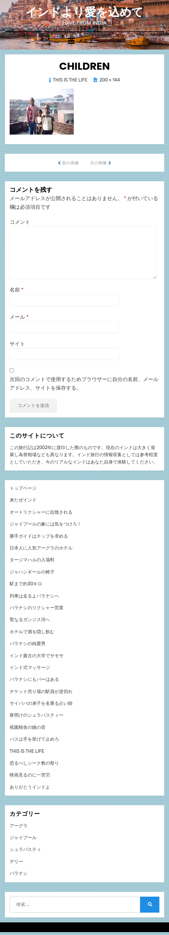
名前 (16, 290)
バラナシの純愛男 (28, 643)
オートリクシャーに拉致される (41, 512)
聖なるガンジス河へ (30, 619)
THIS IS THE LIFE (70, 80)
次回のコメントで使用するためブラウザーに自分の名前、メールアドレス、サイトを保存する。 (84, 383)
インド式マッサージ (30, 667)
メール (19, 317)
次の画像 (98, 162)
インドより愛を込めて (84, 12)
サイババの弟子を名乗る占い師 (41, 703)
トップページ (23, 488)
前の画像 (70, 162)
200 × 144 (109, 80)
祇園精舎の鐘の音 (28, 727)
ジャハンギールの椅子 (32, 572)
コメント (20, 222)
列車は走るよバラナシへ (34, 596)
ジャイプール (23, 837)
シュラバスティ (25, 849)
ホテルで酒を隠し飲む (32, 632)
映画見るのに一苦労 (30, 775)
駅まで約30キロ (26, 584)
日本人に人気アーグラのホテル (41, 548)
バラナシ (19, 873)
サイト (17, 344)
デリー (16, 861)
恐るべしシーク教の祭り (34, 763)
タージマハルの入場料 (32, 560)
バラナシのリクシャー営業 (36, 608)
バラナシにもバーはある (34, 679)
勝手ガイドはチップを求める (39, 536)
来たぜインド (23, 500)
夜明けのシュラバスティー (36, 715)
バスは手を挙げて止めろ (34, 739)
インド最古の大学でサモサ (36, 655)
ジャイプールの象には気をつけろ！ (45, 524)
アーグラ (19, 826)
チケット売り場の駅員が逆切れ (41, 691)
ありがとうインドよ (30, 787)
